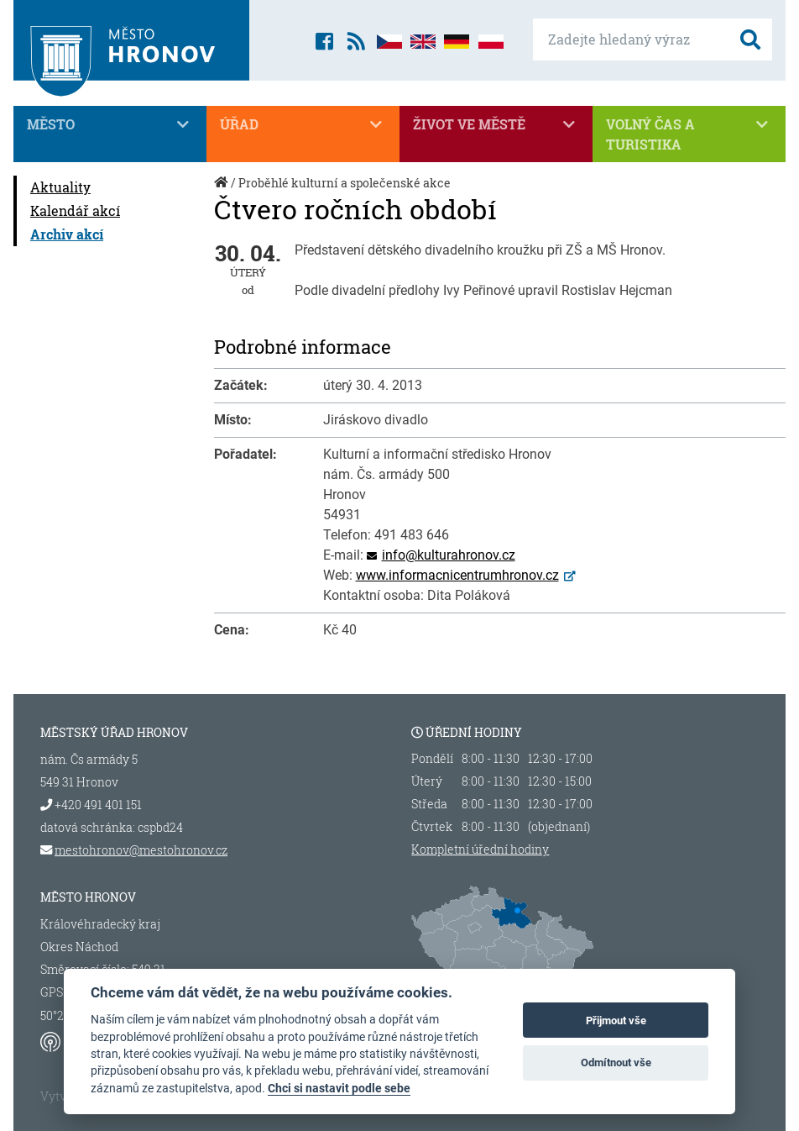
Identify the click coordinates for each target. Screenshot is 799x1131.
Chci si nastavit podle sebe (339, 1088)
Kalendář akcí (75, 210)
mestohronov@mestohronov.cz (141, 850)
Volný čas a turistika (689, 133)
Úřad (303, 124)
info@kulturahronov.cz (448, 555)
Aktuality (60, 187)
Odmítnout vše (616, 1062)
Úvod (222, 191)
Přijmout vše (616, 1020)
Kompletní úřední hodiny (480, 849)
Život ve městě (496, 124)
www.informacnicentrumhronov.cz (457, 575)
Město (110, 124)
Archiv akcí (66, 234)
